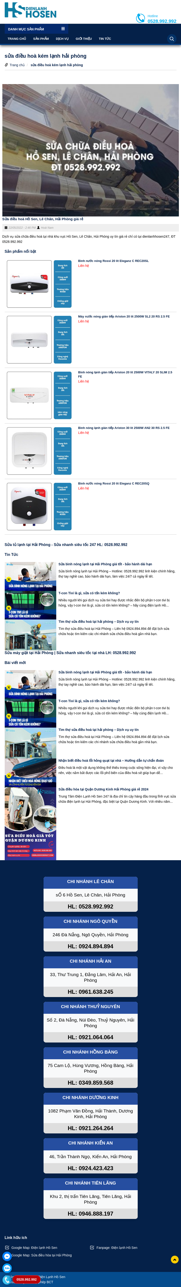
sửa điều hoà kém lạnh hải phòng (57, 65)
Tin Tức (105, 39)
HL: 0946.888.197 (90, 1213)
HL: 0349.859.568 (90, 1082)
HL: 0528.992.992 (90, 906)
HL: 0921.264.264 (90, 1128)
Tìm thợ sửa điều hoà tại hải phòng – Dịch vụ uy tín (99, 621)
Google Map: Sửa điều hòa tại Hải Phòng (42, 1255)
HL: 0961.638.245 (90, 992)
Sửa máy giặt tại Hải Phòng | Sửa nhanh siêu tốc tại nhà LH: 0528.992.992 (70, 653)
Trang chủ (17, 39)
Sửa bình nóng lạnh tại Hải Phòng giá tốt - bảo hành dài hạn (105, 564)
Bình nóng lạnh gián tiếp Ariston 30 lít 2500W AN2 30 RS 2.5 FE (124, 428)
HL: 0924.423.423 (90, 1168)
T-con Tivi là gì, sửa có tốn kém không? (89, 593)
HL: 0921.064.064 (90, 1037)
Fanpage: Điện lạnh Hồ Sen (117, 1248)
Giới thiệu (84, 39)
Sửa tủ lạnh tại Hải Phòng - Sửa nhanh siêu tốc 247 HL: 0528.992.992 (66, 545)
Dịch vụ (62, 39)
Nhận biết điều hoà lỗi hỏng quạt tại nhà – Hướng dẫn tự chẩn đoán (111, 760)
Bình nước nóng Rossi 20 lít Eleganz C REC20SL (113, 261)
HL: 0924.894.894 (90, 946)
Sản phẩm (41, 39)
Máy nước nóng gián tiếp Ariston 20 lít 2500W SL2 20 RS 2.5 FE (124, 316)
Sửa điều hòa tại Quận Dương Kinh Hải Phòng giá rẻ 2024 (104, 789)
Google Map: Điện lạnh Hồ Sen (34, 1248)
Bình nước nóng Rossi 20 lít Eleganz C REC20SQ (113, 483)
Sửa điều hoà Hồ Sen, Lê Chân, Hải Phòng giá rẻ (42, 219)
